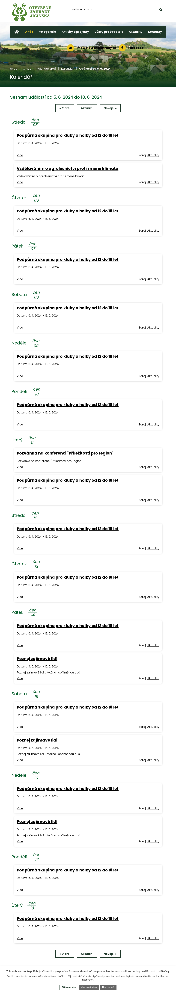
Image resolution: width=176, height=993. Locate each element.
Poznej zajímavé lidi (37, 659)
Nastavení (109, 987)
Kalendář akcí (46, 69)
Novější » (112, 109)
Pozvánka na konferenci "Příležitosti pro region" (65, 454)
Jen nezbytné (89, 987)
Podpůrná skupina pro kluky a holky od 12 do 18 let (68, 136)
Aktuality (153, 156)
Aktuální (87, 109)
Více (20, 156)
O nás (27, 69)
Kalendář (67, 69)
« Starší (62, 109)
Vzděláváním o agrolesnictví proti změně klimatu (67, 169)
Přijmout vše (67, 987)
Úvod (13, 69)
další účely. (164, 970)
